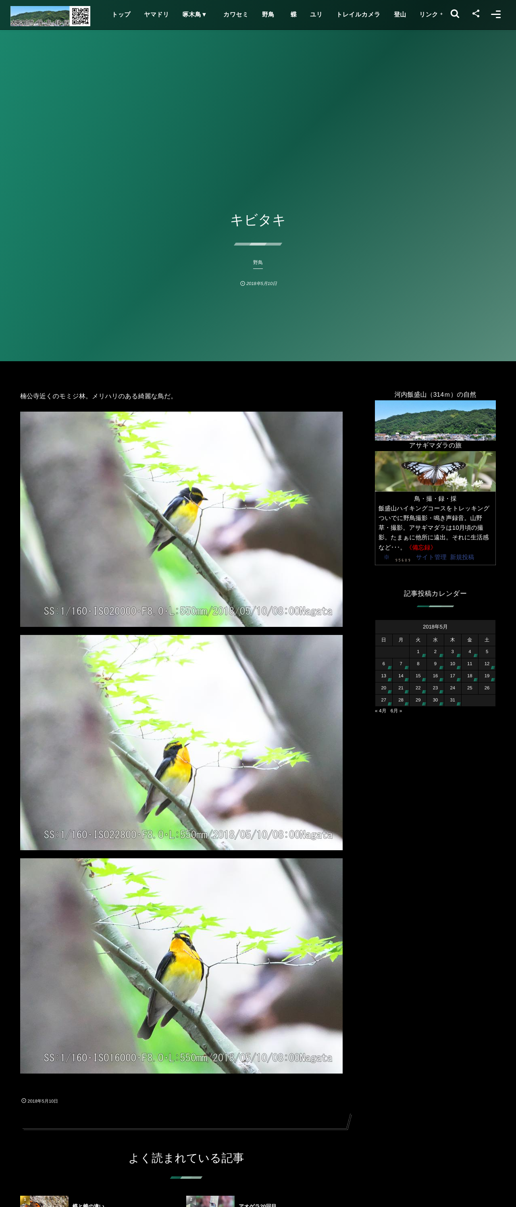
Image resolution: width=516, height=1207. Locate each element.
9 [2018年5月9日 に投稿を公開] (435, 664)
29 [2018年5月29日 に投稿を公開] (418, 700)
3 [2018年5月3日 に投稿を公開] (453, 651)
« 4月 (381, 711)
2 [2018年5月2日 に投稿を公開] (435, 651)
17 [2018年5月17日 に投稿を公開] (452, 676)
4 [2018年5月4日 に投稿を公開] (469, 651)
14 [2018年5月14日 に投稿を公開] (401, 676)
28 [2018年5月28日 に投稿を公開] (401, 700)
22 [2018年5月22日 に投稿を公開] (418, 688)
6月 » (396, 711)
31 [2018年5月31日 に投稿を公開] (452, 700)
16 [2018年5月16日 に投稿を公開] (435, 676)
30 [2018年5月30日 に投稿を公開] (435, 700)
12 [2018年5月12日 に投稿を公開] (487, 664)
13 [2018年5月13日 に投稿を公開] (384, 676)
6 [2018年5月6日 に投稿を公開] (384, 664)
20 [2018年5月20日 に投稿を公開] (384, 688)
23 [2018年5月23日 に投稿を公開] (435, 688)
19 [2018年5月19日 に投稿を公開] (487, 676)
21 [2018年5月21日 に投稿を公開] (401, 688)
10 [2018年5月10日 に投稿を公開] (452, 664)
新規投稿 (462, 557)
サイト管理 (431, 557)
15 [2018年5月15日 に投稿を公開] (418, 676)
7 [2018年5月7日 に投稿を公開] (400, 664)
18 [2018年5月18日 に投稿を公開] (469, 676)
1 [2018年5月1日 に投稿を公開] (418, 651)
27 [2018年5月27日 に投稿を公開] (384, 700)
